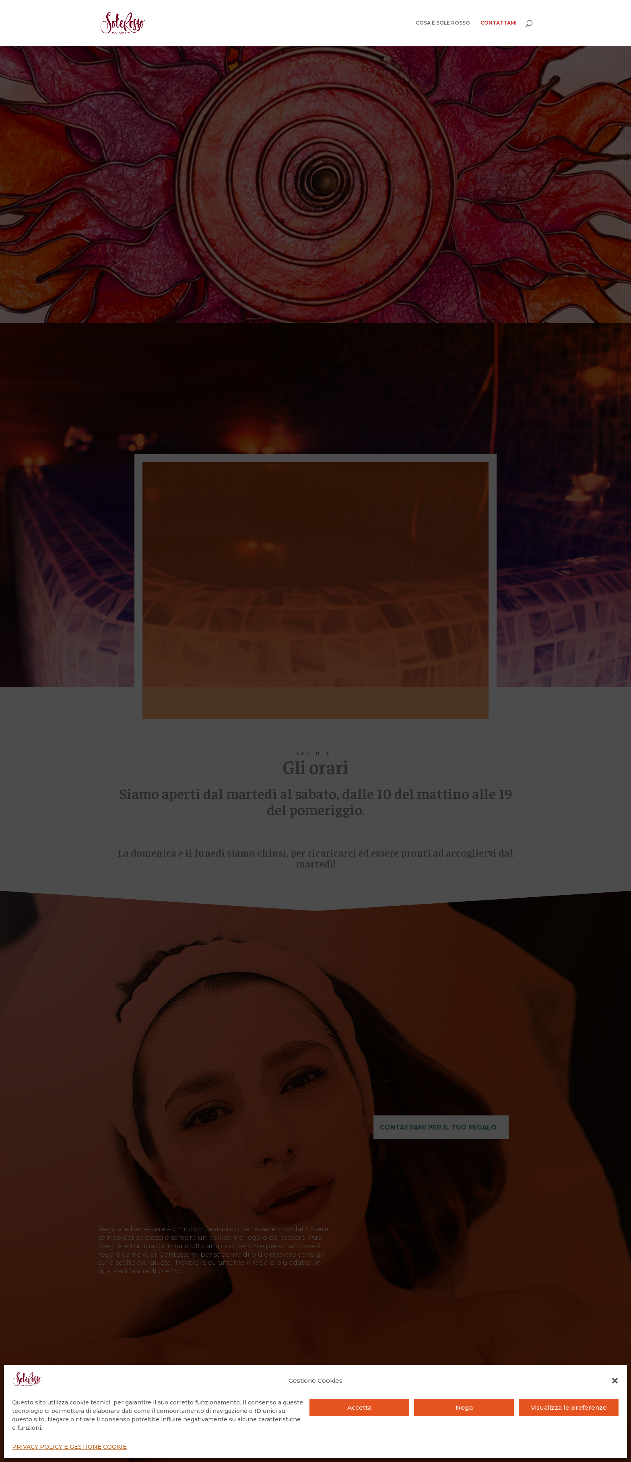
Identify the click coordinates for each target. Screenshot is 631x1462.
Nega (464, 1407)
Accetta (359, 1407)
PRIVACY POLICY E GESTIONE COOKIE (69, 1446)
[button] (615, 1381)
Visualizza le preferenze (569, 1407)
